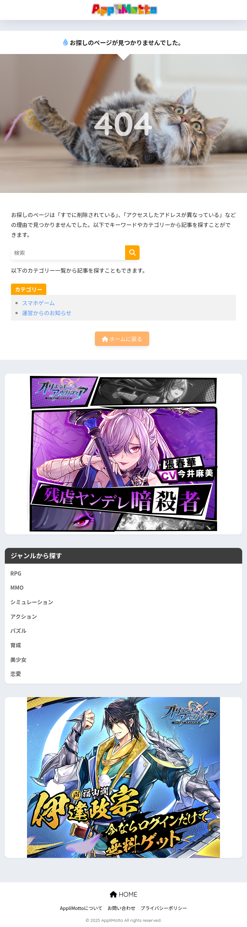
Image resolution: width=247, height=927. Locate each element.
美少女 (18, 659)
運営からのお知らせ (46, 313)
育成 (15, 645)
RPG (16, 573)
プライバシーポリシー (164, 907)
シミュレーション (31, 602)
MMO (17, 587)
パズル (18, 630)
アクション (23, 616)
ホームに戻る (122, 339)
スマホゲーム (38, 303)
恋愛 (15, 673)
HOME (123, 894)
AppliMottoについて (81, 907)
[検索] (132, 252)
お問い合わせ (121, 907)
